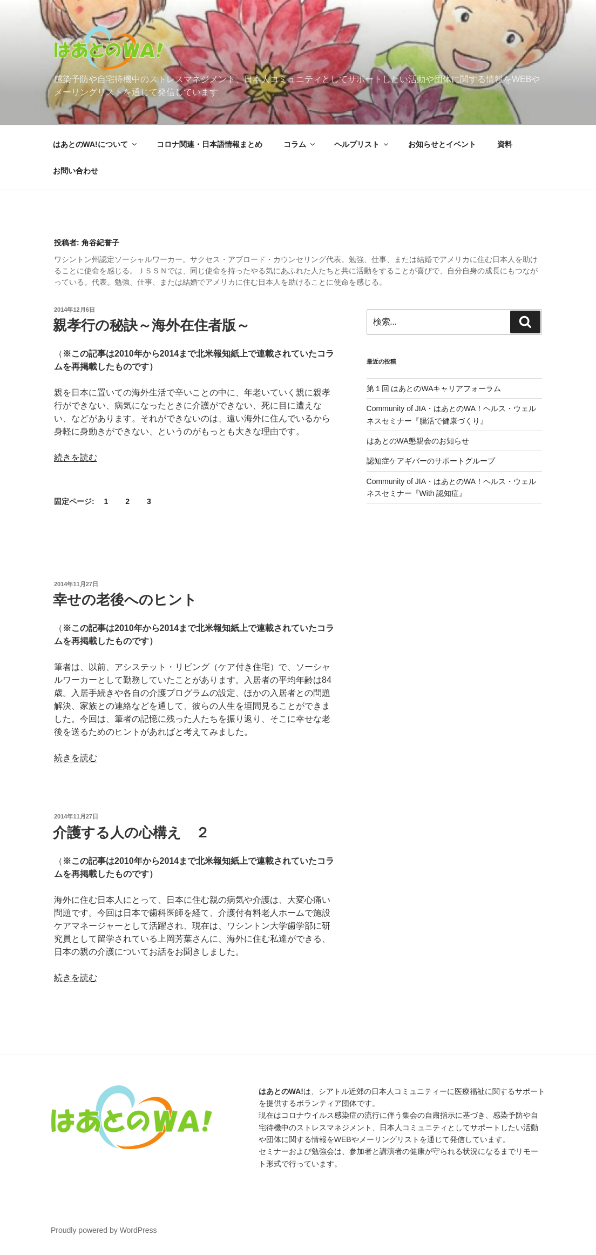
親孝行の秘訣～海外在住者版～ (151, 325)
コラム (299, 144)
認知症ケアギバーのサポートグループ (431, 461)
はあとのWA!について (95, 144)
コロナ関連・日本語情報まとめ (209, 144)
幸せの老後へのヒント (125, 600)
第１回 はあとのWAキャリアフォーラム (434, 388)
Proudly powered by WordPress (104, 1230)
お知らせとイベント (442, 144)
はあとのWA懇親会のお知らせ (418, 441)
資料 (504, 144)
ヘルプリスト (362, 144)
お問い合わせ (75, 170)
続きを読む (75, 457)
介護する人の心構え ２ (131, 832)
